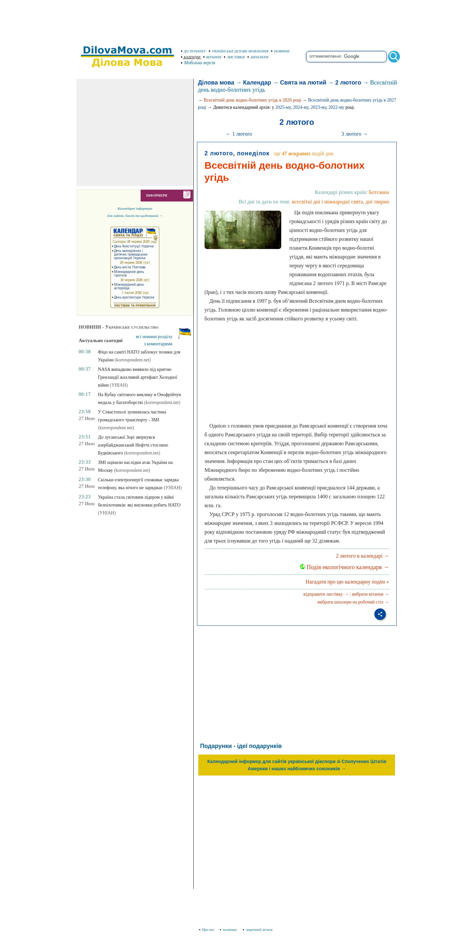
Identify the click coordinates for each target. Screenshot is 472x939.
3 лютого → (355, 134)
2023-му (318, 107)
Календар (257, 82)
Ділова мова (216, 82)
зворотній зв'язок (257, 929)
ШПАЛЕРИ (258, 57)
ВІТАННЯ (212, 57)
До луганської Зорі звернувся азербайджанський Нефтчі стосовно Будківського (133, 445)
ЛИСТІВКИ (234, 57)
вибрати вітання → (370, 594)
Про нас (207, 929)
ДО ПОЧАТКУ (193, 51)
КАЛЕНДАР (190, 57)
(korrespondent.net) (133, 359)
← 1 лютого (239, 134)
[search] (346, 56)
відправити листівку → (326, 594)
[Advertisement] (236, 19)
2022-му (336, 107)
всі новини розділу (154, 336)
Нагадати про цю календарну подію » (347, 581)
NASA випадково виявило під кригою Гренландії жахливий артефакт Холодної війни (137, 377)
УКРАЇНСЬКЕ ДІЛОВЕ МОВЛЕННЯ (238, 51)
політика (229, 929)
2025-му (283, 107)
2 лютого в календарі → (362, 556)
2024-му (300, 107)
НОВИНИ (280, 51)
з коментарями (158, 343)
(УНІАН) (119, 385)
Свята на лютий (303, 82)
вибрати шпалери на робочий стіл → (353, 602)
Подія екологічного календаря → (344, 567)
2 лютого (348, 82)
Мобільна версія (198, 62)
